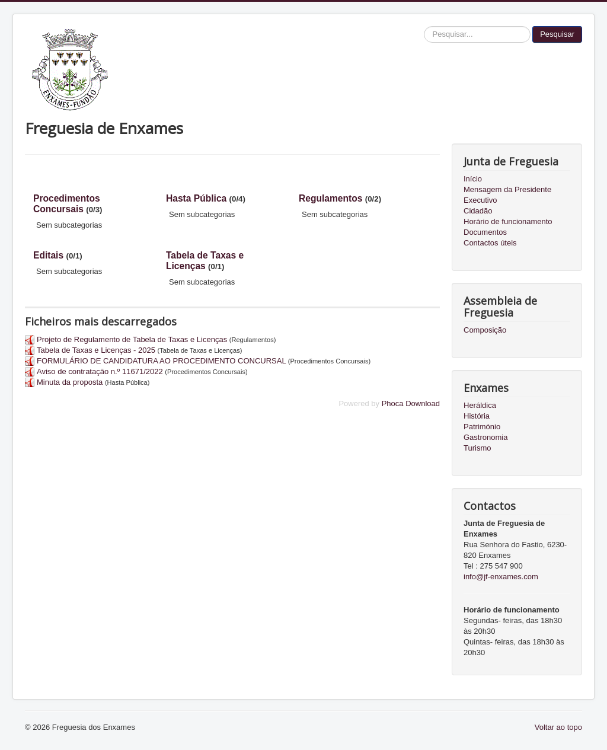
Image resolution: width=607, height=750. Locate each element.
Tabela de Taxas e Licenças (205, 260)
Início (473, 178)
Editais (48, 255)
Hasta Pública (196, 198)
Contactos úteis (490, 242)
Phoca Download (411, 403)
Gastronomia (485, 437)
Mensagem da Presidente (507, 189)
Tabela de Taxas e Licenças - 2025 (96, 350)
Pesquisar (557, 34)
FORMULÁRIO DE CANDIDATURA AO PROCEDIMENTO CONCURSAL (161, 360)
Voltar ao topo (558, 727)
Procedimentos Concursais (66, 203)
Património (482, 426)
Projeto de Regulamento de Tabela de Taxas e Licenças (132, 339)
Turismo (477, 447)
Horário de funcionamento (508, 221)
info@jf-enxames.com (501, 576)
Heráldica (480, 405)
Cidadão (478, 210)
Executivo (480, 200)
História (477, 415)
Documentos (485, 232)
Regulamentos (330, 198)
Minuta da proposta (70, 382)
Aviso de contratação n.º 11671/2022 (100, 371)
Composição (485, 329)
